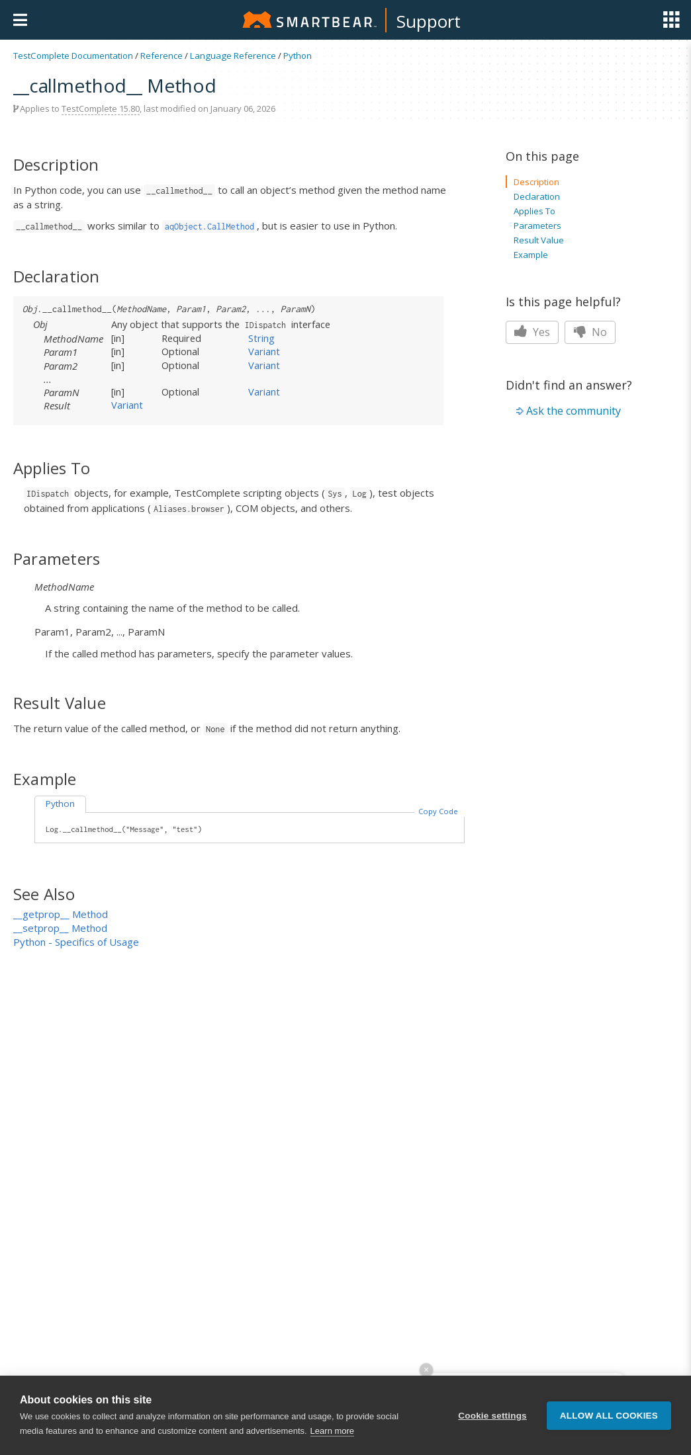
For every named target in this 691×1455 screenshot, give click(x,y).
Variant (264, 351)
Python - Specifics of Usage (76, 941)
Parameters (537, 225)
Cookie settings (492, 1416)
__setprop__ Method (60, 928)
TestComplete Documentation (73, 56)
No (590, 332)
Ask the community (573, 410)
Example (531, 255)
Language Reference (233, 56)
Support (428, 21)
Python (297, 56)
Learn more (332, 1431)
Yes (532, 332)
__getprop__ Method (60, 914)
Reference (161, 56)
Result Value (539, 240)
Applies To (534, 211)
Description (536, 182)
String (261, 338)
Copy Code (438, 811)
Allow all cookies (609, 1416)
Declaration (537, 196)
